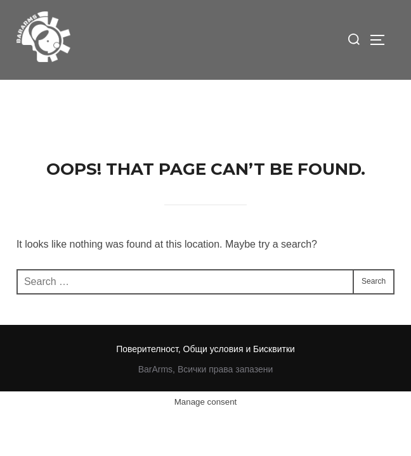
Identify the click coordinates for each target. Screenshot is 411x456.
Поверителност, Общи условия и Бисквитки (205, 269)
